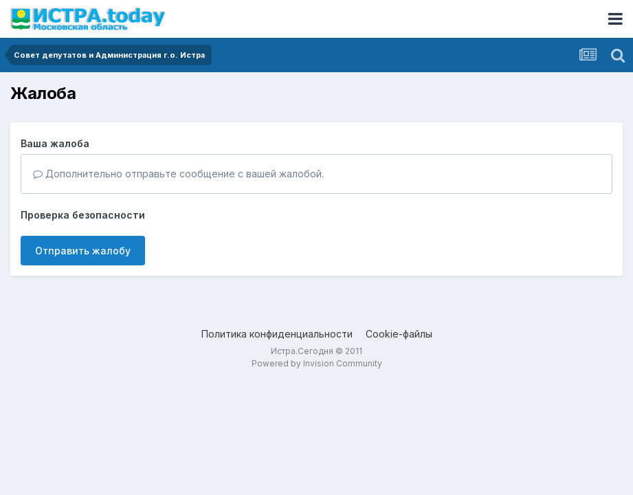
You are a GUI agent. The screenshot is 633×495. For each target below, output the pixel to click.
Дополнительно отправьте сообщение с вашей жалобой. (178, 173)
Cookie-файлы (399, 334)
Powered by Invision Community (317, 363)
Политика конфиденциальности (277, 334)
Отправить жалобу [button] (83, 250)
